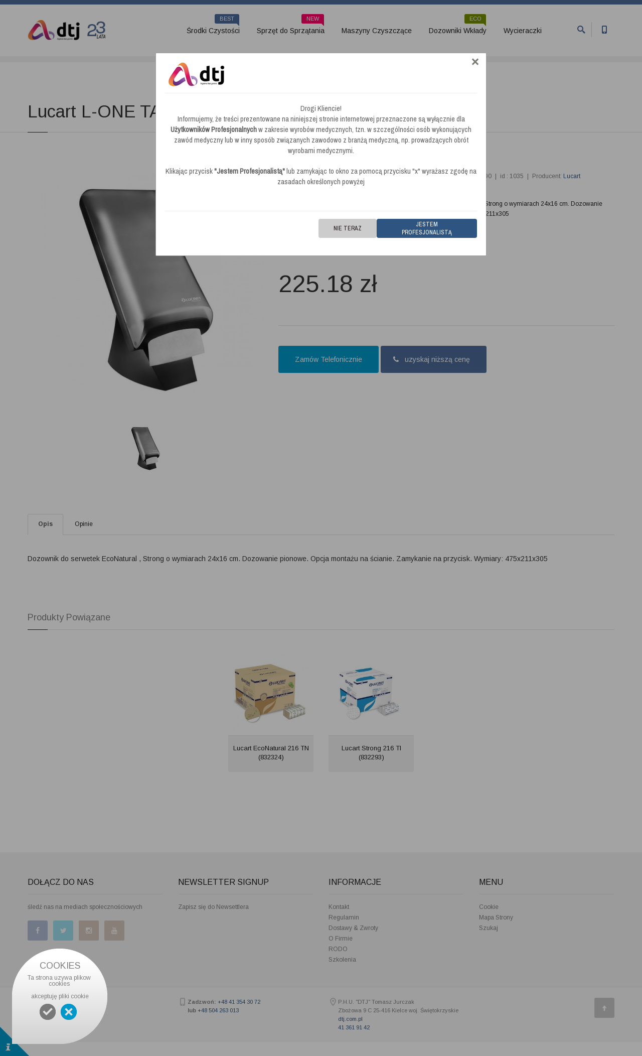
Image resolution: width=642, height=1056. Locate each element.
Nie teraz (348, 228)
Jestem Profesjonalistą (427, 228)
